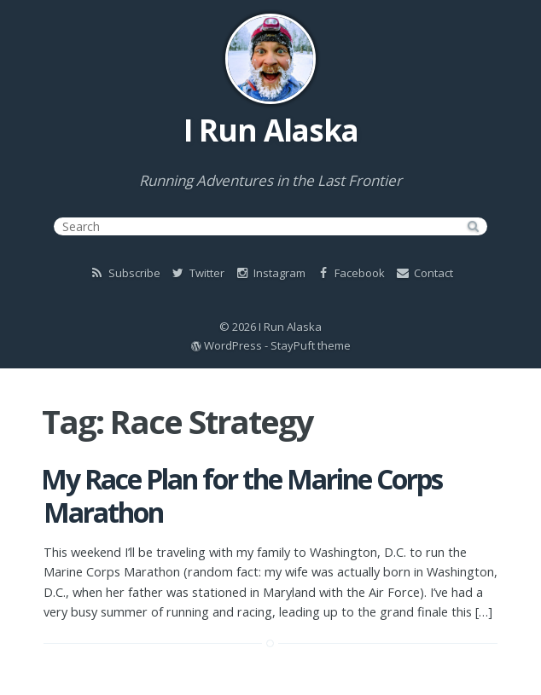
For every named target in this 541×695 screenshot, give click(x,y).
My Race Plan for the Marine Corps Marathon (241, 495)
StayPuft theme (310, 345)
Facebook (350, 273)
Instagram (269, 273)
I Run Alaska (270, 130)
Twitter (197, 273)
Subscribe (124, 273)
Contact (423, 273)
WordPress (233, 345)
